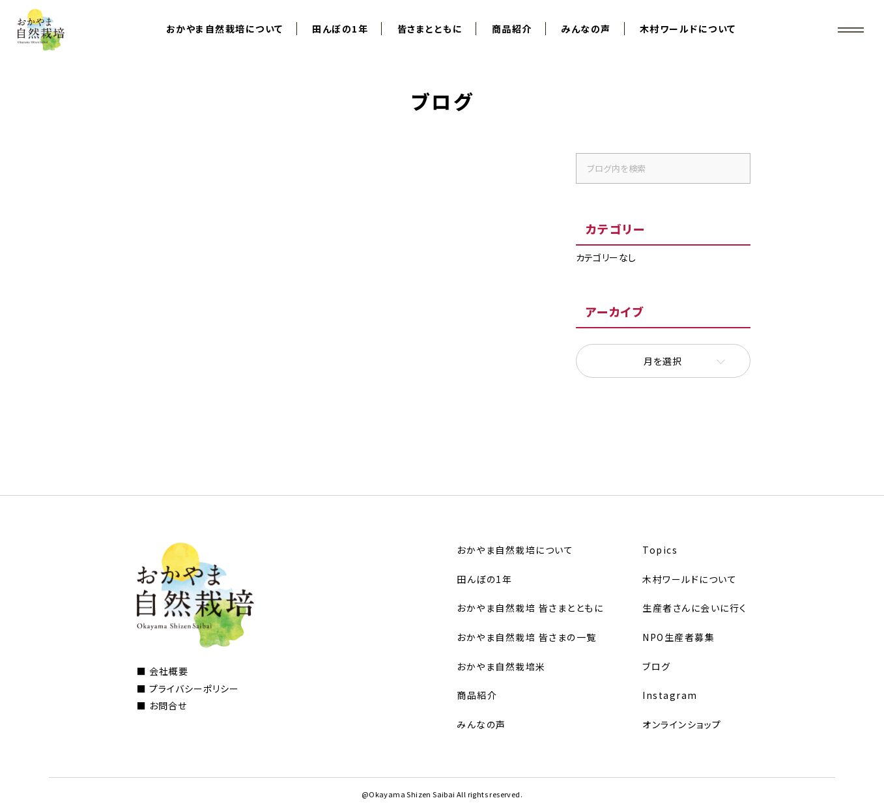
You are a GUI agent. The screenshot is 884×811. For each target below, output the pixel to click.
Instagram (670, 695)
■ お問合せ (162, 705)
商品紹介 (512, 28)
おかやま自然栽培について (224, 28)
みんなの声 (586, 28)
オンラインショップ (682, 724)
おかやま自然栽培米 (501, 666)
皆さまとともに (430, 28)
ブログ (656, 666)
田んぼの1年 (340, 28)
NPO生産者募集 (678, 637)
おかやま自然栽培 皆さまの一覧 (527, 637)
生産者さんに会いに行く (694, 607)
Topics (659, 549)
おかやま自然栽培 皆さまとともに (530, 607)
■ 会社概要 (162, 670)
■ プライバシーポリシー (188, 688)
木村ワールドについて (688, 28)
